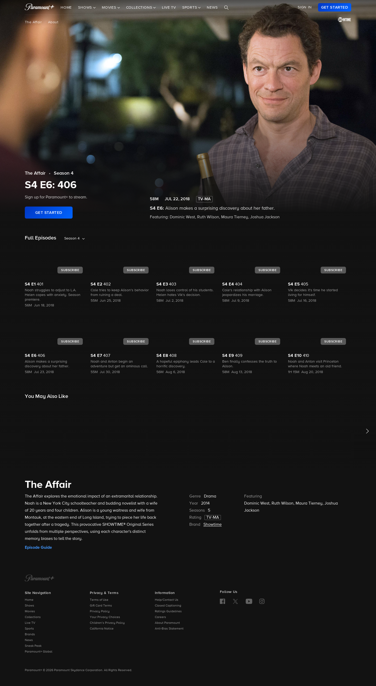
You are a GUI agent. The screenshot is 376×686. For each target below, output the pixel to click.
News (212, 7)
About (53, 22)
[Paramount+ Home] (39, 578)
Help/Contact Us (166, 600)
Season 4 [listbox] (72, 238)
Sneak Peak (33, 646)
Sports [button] (190, 7)
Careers (160, 617)
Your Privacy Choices (105, 617)
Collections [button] (140, 7)
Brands (30, 634)
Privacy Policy (100, 611)
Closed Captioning (168, 605)
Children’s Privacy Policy (107, 623)
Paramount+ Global (38, 651)
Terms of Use (99, 600)
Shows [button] (85, 7)
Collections (33, 617)
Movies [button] (110, 7)
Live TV (169, 7)
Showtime (212, 525)
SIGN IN (305, 7)
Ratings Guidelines (168, 611)
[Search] (226, 7)
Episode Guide (38, 547)
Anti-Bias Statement (169, 628)
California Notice (102, 628)
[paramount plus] (39, 7)
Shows (29, 605)
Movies (30, 611)
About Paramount (167, 623)
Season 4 (63, 173)
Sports (29, 628)
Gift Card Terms (101, 605)
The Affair (33, 22)
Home (66, 7)
